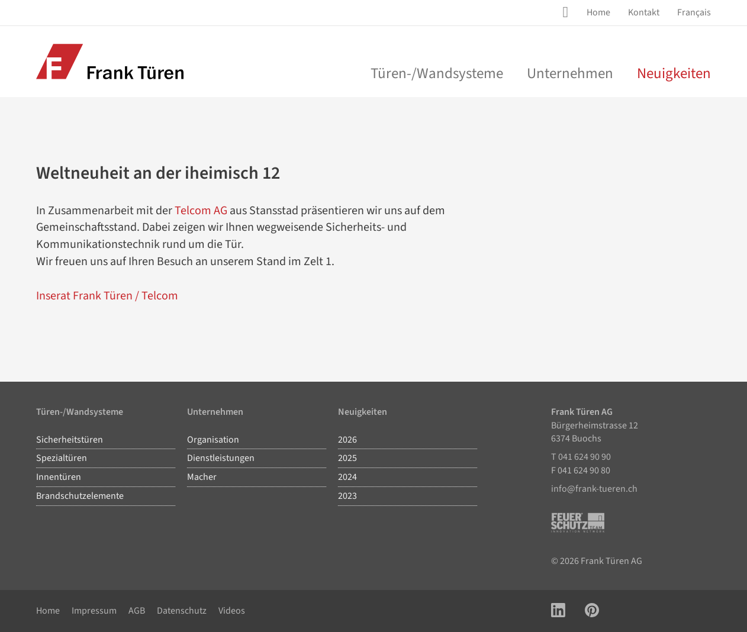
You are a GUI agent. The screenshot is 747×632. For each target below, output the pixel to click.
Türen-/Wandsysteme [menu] (437, 73)
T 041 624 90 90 (581, 456)
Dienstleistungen (221, 458)
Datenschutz (182, 610)
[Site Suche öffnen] (568, 12)
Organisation (213, 439)
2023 (347, 495)
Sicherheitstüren (69, 439)
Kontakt (643, 12)
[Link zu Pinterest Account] (592, 611)
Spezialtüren (61, 458)
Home (598, 12)
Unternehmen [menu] (570, 73)
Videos (231, 610)
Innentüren (58, 476)
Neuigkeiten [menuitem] (674, 73)
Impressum (94, 610)
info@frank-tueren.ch (594, 488)
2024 (347, 476)
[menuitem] (598, 12)
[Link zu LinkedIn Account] (558, 611)
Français (694, 12)
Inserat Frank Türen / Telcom (107, 296)
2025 (347, 458)
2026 (347, 439)
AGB (136, 610)
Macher (202, 476)
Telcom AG (201, 210)
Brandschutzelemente (80, 495)
